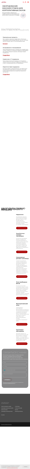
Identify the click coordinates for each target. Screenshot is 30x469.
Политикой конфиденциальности (9, 383)
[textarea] (15, 375)
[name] (15, 362)
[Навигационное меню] (28, 2)
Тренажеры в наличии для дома (7, 411)
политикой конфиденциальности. (12, 467)
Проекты (16, 409)
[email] (15, 366)
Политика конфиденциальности (6, 424)
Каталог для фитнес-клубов (6, 406)
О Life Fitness (17, 406)
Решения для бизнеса (19, 411)
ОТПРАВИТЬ (7, 379)
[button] (23, 2)
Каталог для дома (4, 409)
